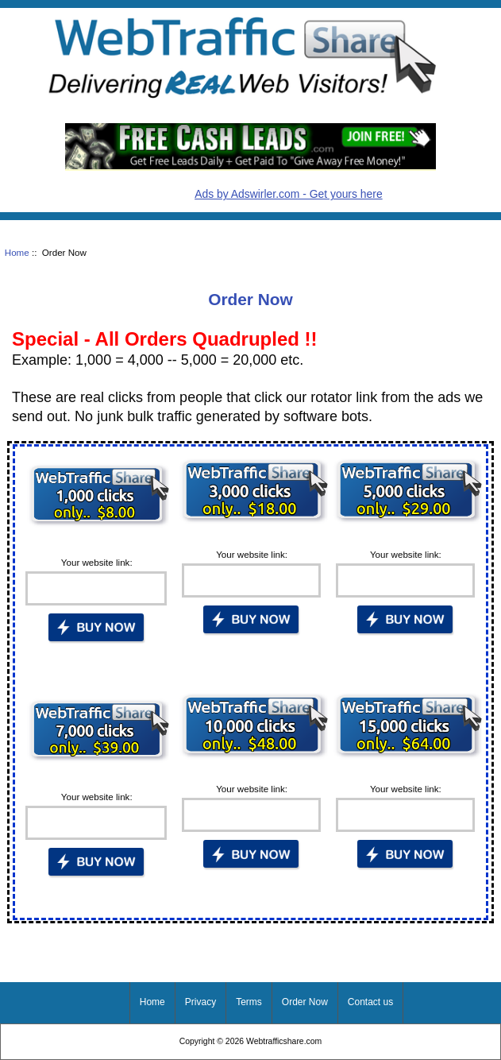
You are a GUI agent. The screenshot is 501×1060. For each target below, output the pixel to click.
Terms (249, 1002)
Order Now (305, 1002)
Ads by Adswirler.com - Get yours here (289, 194)
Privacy (200, 1002)
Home (17, 252)
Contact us (370, 1002)
